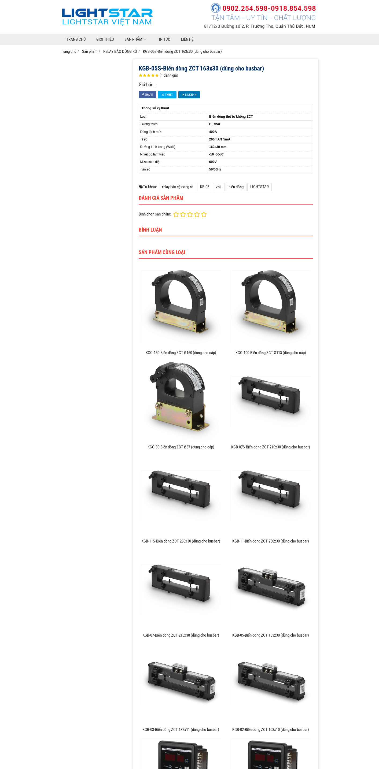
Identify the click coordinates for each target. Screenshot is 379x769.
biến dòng (236, 186)
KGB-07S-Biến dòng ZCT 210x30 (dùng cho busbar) (270, 447)
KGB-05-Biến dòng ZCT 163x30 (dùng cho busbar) (270, 635)
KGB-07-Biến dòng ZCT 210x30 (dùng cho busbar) (180, 635)
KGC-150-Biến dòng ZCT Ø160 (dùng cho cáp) (181, 352)
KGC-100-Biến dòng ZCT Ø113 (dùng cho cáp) (271, 352)
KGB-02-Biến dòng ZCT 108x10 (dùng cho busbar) (270, 729)
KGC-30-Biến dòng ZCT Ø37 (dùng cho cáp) (181, 447)
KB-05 (204, 186)
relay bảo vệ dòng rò (177, 186)
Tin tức (163, 39)
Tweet (167, 94)
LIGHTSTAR (259, 186)
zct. (219, 186)
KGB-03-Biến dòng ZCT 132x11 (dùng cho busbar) (180, 729)
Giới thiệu (105, 39)
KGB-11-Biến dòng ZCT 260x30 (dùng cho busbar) (270, 541)
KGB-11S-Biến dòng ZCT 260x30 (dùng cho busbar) (180, 541)
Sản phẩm (133, 39)
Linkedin (189, 94)
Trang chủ (76, 39)
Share (147, 94)
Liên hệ (187, 39)
